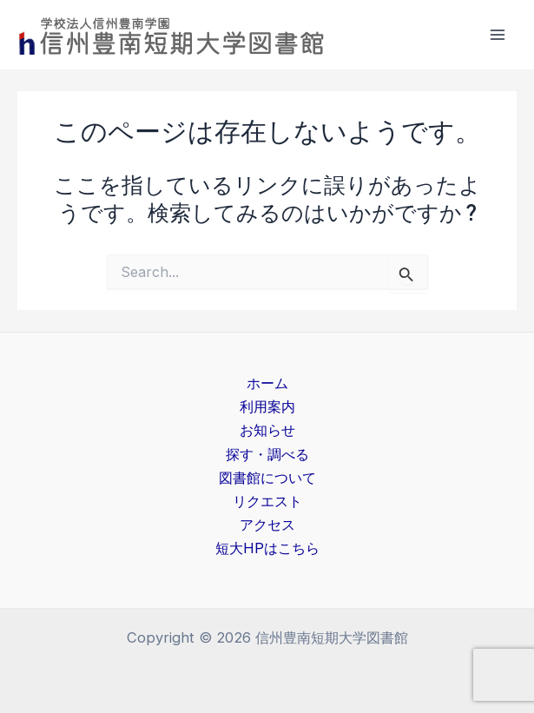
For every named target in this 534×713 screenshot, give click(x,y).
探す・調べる (267, 454)
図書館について (267, 477)
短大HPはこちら (267, 548)
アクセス (267, 524)
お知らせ (267, 430)
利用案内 (267, 406)
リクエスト (267, 501)
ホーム (267, 383)
